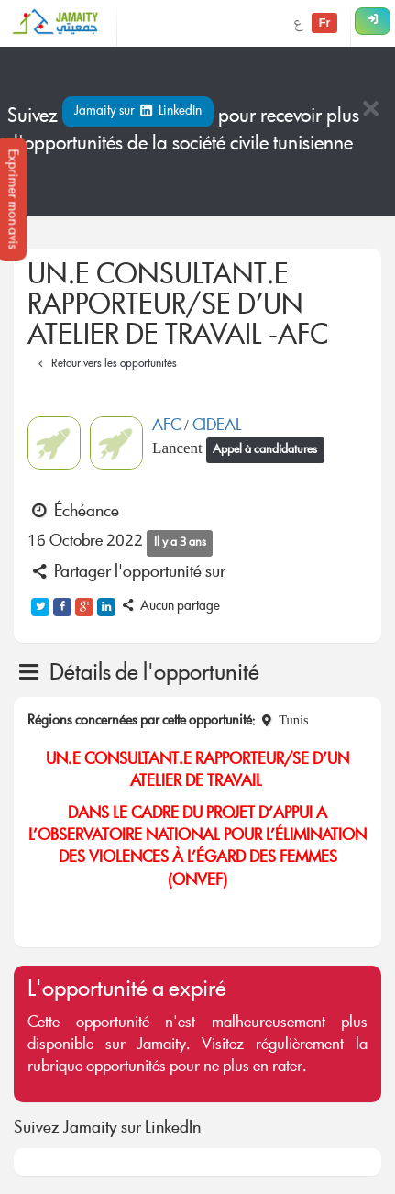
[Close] (370, 110)
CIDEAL (217, 427)
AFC (168, 427)
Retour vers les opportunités (105, 364)
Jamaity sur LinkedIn (138, 112)
